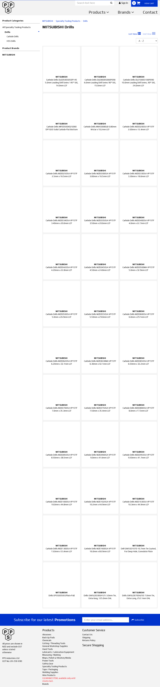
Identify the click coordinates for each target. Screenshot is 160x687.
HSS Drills (11, 41)
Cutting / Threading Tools (53, 643)
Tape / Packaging (50, 669)
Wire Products (48, 675)
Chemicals (46, 640)
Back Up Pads (48, 637)
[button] (123, 3)
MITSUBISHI (8, 54)
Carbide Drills (13, 36)
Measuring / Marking (51, 655)
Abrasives (46, 634)
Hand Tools (47, 649)
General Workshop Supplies (55, 646)
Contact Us (87, 634)
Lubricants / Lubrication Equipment (58, 652)
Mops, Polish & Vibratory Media (56, 658)
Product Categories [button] (12, 20)
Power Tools (48, 660)
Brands (126, 12)
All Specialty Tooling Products (16, 27)
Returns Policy (88, 640)
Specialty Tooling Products (68, 21)
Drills (22, 32)
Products (99, 12)
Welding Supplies (50, 672)
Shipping (86, 637)
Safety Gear (47, 663)
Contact (150, 12)
